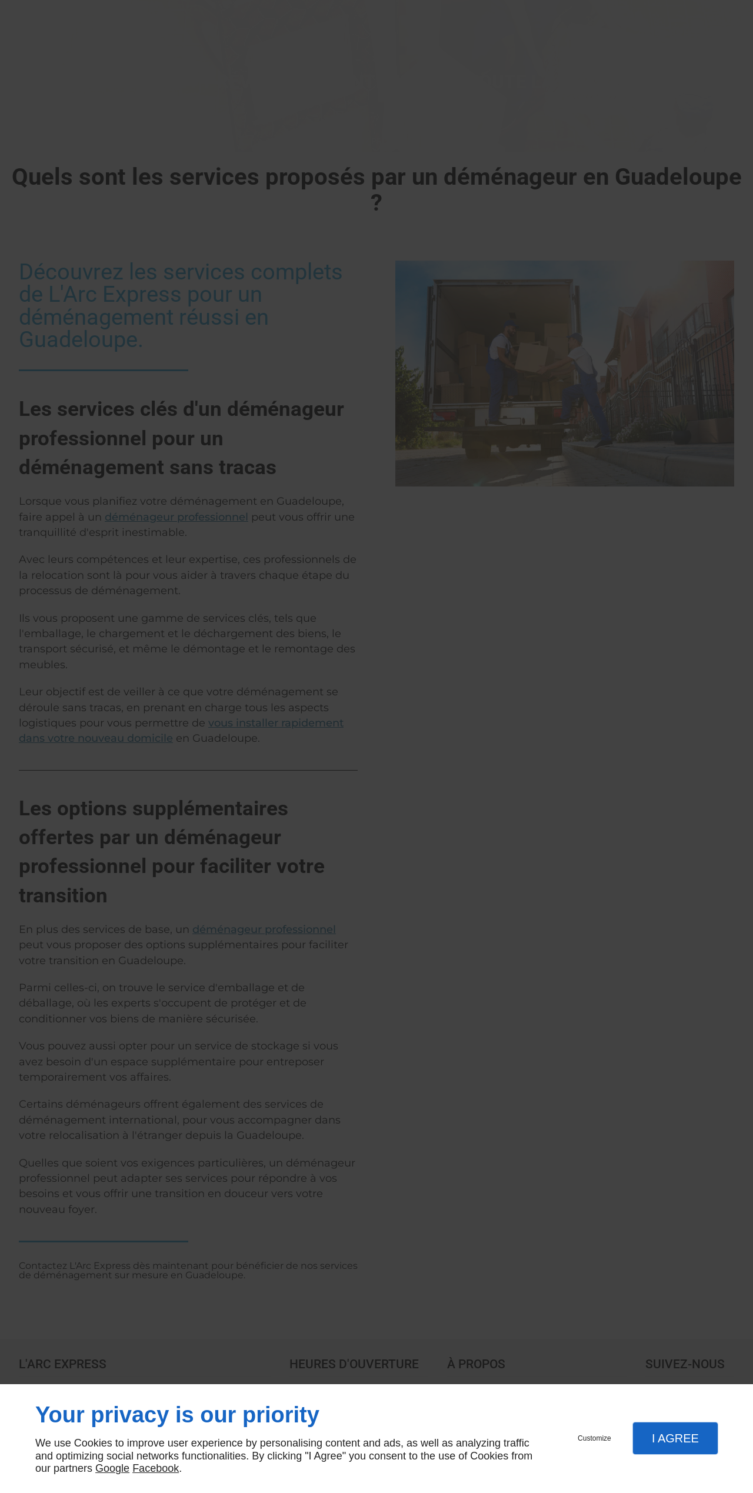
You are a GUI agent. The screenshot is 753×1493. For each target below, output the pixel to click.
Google (112, 1468)
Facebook (155, 1468)
